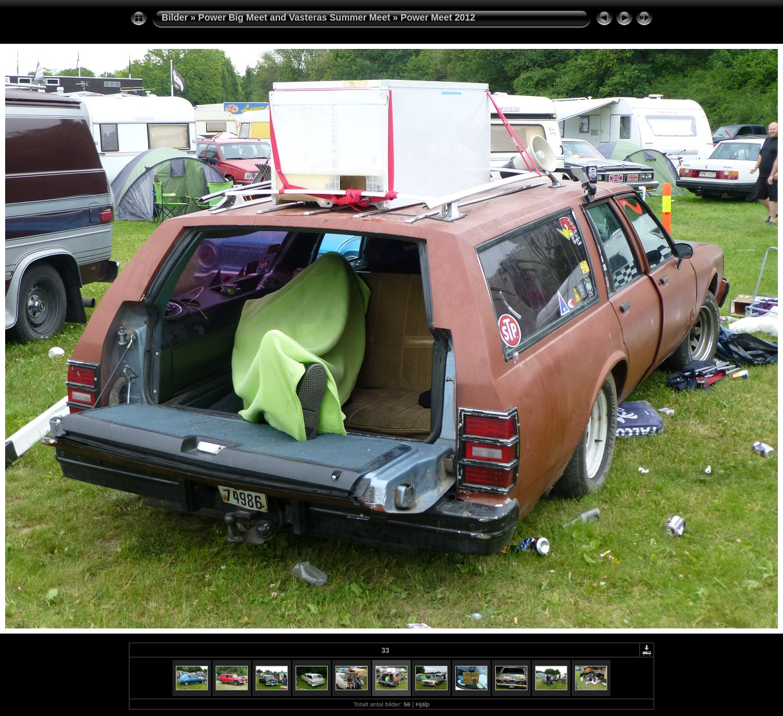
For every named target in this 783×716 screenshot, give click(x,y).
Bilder (175, 17)
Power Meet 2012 (438, 17)
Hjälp (422, 704)
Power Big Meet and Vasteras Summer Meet (294, 17)
